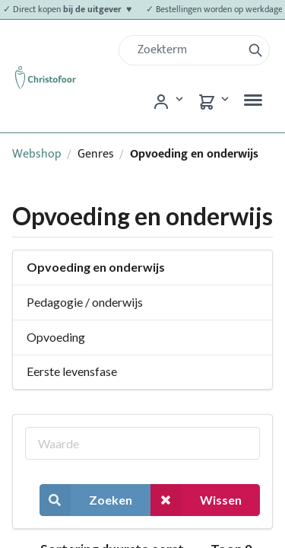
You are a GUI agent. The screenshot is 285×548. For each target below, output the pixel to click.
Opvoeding (56, 337)
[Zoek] (186, 50)
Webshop (37, 154)
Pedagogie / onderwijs (85, 302)
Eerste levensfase (72, 371)
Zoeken (86, 499)
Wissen (196, 499)
